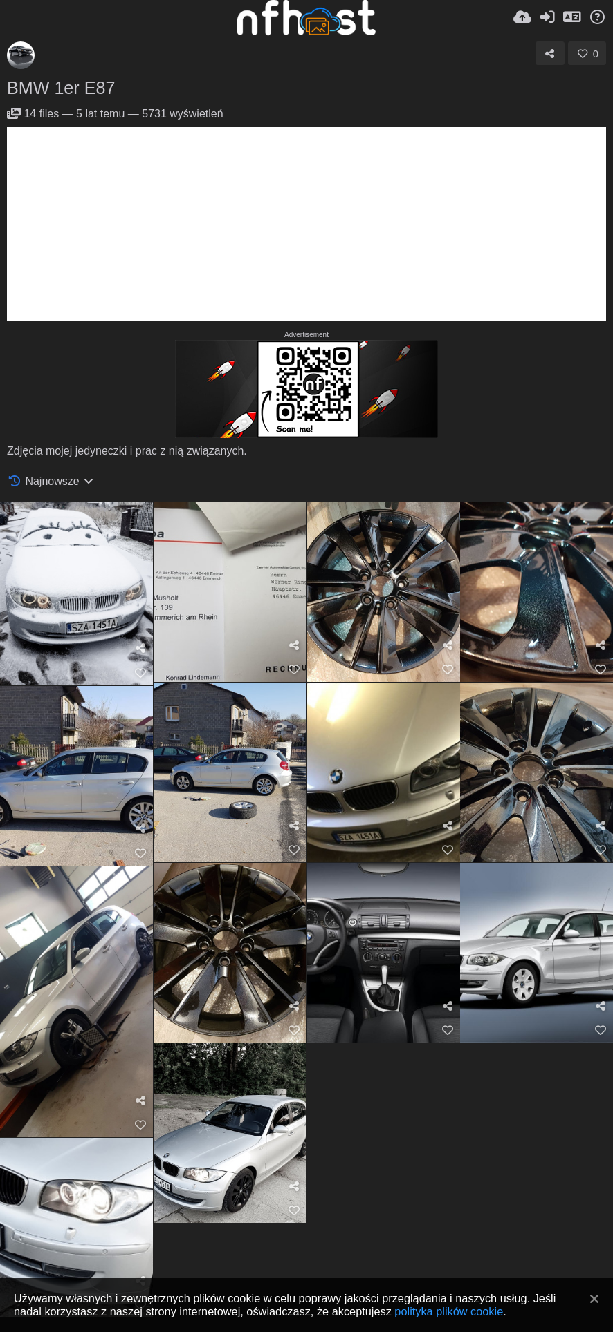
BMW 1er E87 (61, 87)
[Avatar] (21, 55)
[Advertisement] (306, 224)
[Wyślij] (522, 17)
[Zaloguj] (547, 17)
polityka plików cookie (448, 1311)
